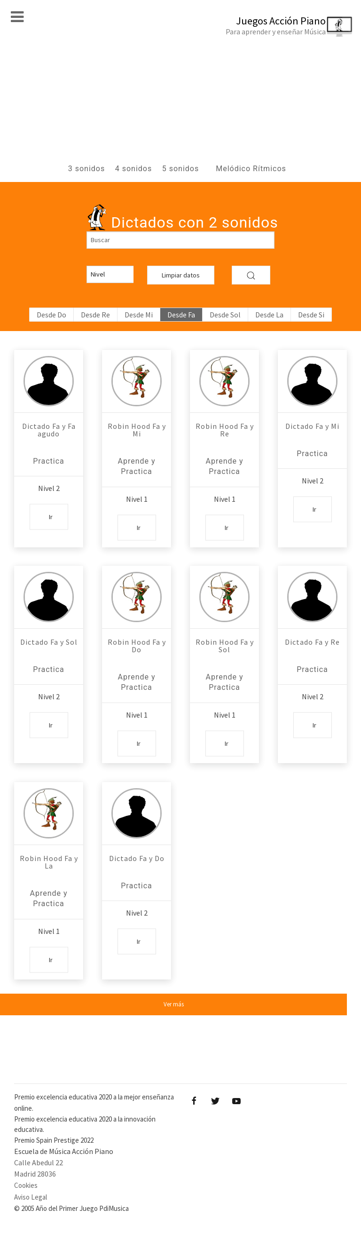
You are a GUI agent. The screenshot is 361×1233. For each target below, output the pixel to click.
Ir (51, 516)
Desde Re (95, 314)
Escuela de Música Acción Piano (63, 1151)
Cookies (26, 1185)
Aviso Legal (30, 1197)
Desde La (269, 314)
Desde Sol (225, 314)
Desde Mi (139, 314)
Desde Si (311, 314)
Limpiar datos (181, 275)
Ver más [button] (174, 1004)
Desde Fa (181, 314)
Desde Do (51, 314)
